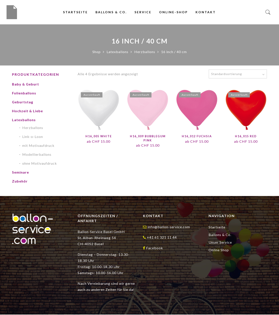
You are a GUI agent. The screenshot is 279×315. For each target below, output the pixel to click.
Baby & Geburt (25, 84)
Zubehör (20, 181)
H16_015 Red (245, 136)
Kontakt (206, 12)
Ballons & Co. (111, 12)
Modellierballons (36, 155)
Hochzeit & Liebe (27, 111)
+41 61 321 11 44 (162, 238)
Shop (96, 52)
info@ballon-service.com (169, 227)
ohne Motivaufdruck (39, 164)
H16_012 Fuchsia (197, 136)
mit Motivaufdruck (38, 146)
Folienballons (24, 93)
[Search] (268, 12)
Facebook (154, 248)
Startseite (75, 12)
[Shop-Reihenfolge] (238, 74)
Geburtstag (22, 102)
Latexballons (117, 52)
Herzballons (144, 52)
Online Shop (219, 250)
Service (142, 12)
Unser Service (220, 243)
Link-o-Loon (32, 137)
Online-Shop (173, 12)
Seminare (20, 173)
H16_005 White (98, 136)
